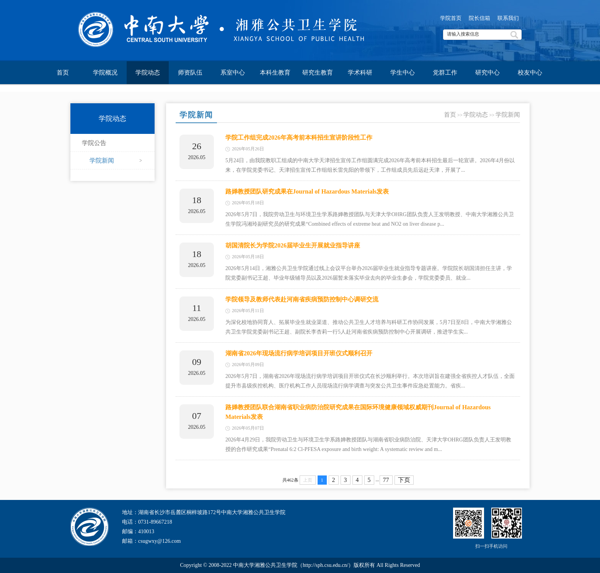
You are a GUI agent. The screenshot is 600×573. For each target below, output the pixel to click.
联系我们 (508, 18)
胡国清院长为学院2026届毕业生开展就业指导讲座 (292, 245)
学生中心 (402, 72)
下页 (404, 480)
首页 (63, 72)
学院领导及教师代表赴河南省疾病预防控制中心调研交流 (301, 299)
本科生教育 (275, 72)
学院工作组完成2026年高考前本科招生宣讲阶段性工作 (298, 137)
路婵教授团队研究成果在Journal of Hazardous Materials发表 (307, 191)
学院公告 (94, 143)
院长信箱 (479, 18)
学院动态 (147, 72)
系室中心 (232, 72)
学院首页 (450, 18)
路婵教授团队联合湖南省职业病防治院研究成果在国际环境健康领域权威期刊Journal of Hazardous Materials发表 (358, 412)
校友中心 (530, 72)
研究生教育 (317, 72)
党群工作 (445, 72)
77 (386, 480)
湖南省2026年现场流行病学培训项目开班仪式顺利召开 (298, 353)
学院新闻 (102, 160)
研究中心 (487, 72)
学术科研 (360, 72)
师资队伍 (190, 72)
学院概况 (105, 72)
